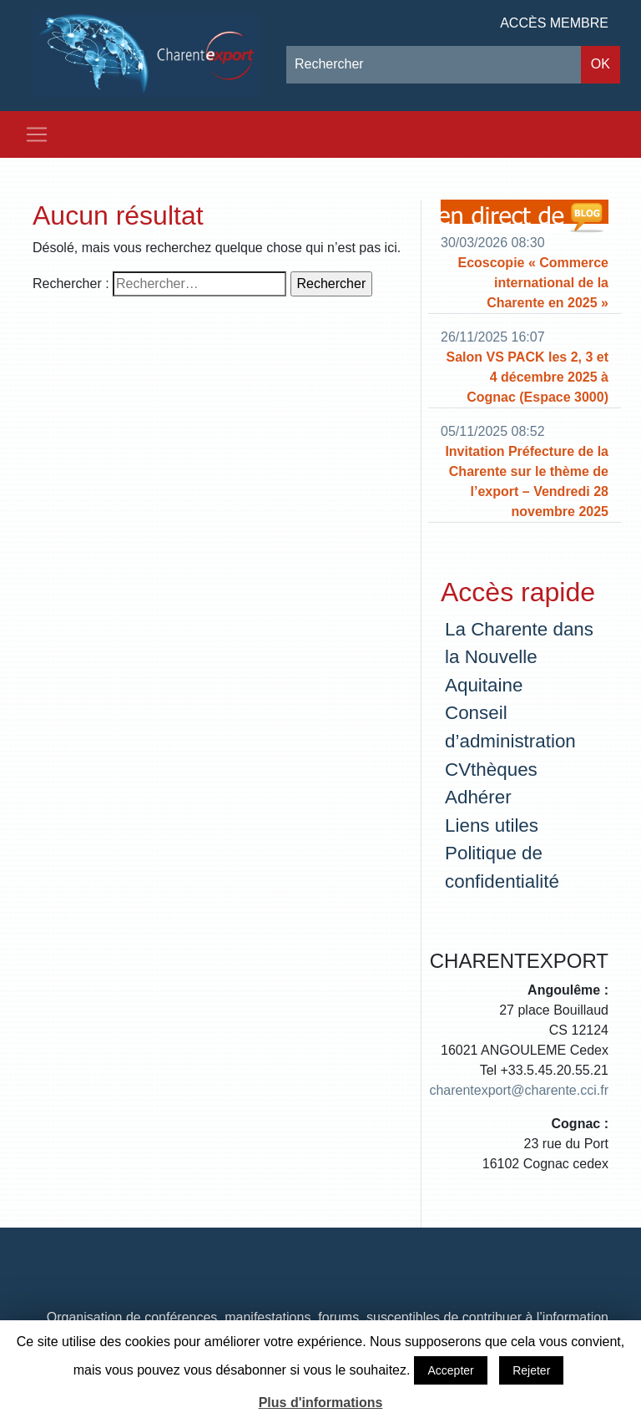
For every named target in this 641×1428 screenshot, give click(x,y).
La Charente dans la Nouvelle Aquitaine (519, 657)
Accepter (450, 1370)
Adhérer (478, 797)
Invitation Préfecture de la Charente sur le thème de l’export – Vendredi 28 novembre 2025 (526, 481)
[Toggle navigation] (36, 134)
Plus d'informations (321, 1402)
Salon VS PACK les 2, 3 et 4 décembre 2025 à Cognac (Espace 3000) (527, 377)
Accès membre (554, 23)
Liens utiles (491, 825)
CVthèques (491, 769)
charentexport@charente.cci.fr (518, 1090)
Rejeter (531, 1370)
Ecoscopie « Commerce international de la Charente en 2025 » (532, 283)
